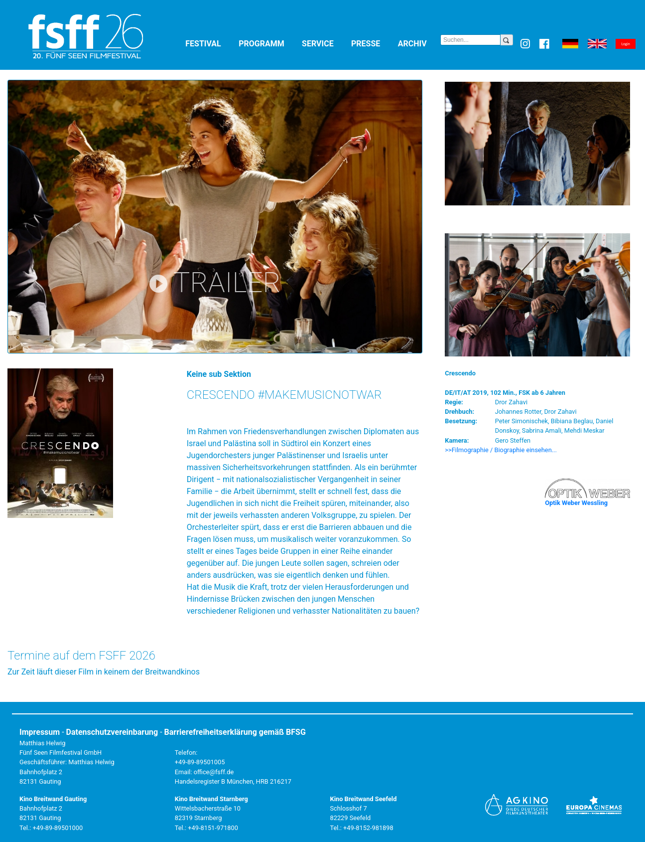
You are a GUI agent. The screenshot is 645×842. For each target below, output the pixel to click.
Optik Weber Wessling (576, 502)
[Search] (470, 39)
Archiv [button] (419, 43)
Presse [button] (372, 43)
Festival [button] (210, 43)
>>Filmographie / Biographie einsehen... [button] (501, 450)
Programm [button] (268, 43)
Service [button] (324, 43)
